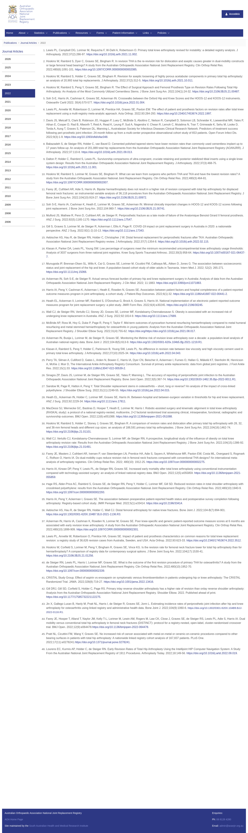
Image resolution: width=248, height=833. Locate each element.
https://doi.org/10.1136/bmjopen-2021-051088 (144, 416)
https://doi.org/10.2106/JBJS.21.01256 (69, 555)
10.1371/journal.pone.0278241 (102, 642)
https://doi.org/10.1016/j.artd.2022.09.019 (212, 653)
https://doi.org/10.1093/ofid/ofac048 (85, 136)
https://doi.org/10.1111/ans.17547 (111, 219)
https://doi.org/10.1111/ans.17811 (104, 401)
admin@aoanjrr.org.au (231, 825)
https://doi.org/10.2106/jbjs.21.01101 (68, 431)
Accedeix (232, 14)
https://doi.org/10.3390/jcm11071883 (178, 282)
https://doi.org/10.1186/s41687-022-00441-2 (200, 293)
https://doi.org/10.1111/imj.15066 (66, 271)
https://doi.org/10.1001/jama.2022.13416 (128, 581)
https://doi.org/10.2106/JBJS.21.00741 (140, 208)
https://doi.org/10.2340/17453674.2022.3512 (214, 540)
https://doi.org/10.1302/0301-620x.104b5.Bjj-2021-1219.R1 (166, 342)
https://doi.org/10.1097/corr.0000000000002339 (75, 570)
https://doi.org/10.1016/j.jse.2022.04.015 (144, 390)
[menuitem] (9, 33)
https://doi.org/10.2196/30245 (185, 304)
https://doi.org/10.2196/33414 (164, 503)
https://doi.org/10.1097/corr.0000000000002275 (176, 461)
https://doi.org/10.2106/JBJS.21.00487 (215, 91)
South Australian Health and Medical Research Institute (58, 825)
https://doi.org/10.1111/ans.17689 (155, 316)
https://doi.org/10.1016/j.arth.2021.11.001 (71, 167)
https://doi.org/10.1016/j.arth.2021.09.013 (106, 152)
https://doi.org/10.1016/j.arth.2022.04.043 (155, 353)
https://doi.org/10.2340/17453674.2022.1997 (184, 113)
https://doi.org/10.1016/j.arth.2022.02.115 (183, 241)
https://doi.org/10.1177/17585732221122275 (73, 596)
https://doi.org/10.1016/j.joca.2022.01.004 (119, 102)
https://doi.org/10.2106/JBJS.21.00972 (122, 197)
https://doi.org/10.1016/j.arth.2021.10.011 (167, 80)
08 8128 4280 (223, 819)
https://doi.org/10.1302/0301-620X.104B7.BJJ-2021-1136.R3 (83, 514)
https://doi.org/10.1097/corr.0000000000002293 (75, 492)
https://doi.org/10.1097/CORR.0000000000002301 (107, 529)
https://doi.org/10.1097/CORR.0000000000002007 (77, 182)
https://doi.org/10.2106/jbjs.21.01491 (68, 446)
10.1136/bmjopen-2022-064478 (120, 627)
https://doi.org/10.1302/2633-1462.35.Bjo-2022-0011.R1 (201, 379)
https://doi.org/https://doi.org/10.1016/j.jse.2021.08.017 (161, 331)
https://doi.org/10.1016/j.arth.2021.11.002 (111, 54)
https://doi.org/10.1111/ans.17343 (122, 230)
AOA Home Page (14, 819)
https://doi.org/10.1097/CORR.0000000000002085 (106, 69)
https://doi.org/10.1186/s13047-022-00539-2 (98, 368)
